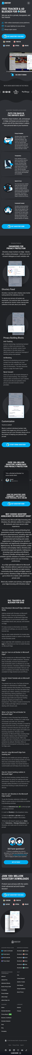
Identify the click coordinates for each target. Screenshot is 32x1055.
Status (2, 1007)
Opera (16, 46)
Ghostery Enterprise (5, 1021)
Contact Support (21, 978)
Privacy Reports (6, 1014)
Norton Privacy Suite (6, 986)
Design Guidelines (21, 988)
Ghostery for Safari (22, 957)
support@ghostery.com (20, 855)
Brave (25, 46)
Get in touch (16, 862)
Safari (6, 46)
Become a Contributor (6, 1017)
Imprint (22, 1045)
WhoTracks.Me (5, 957)
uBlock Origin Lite (5, 1000)
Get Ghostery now (16, 226)
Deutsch (19, 1007)
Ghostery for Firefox (22, 954)
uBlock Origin (4, 996)
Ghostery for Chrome (22, 951)
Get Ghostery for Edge (14, 36)
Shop (2, 1024)
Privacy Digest (5, 961)
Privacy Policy (16, 1045)
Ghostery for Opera (22, 961)
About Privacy (20, 992)
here (3, 644)
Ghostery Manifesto (5, 1011)
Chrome (6, 42)
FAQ (18, 975)
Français (19, 1011)
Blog (2, 1028)
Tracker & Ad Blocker (7, 951)
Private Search (5, 954)
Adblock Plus (4, 979)
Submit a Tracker (21, 982)
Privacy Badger (4, 993)
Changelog (3, 1031)
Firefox (17, 42)
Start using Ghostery (16, 444)
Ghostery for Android (22, 967)
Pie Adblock (4, 990)
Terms (9, 1045)
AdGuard (3, 976)
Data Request (20, 985)
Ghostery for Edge (22, 964)
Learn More (16, 1053)
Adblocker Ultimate (5, 983)
